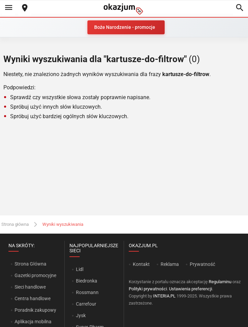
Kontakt (141, 264)
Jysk (81, 315)
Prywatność (202, 264)
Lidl (79, 269)
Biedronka (86, 281)
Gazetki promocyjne (35, 275)
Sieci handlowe (30, 287)
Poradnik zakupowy (35, 310)
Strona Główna (30, 264)
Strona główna (15, 224)
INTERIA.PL (164, 295)
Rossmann (87, 292)
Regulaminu (220, 281)
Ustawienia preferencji (190, 288)
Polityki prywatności (148, 288)
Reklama (170, 264)
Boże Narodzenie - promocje (124, 27)
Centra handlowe (32, 298)
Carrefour (86, 304)
